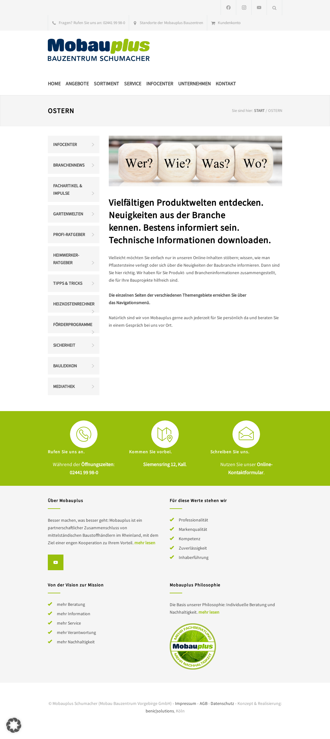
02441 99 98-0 (114, 22)
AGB (204, 703)
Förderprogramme (72, 324)
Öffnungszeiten (97, 464)
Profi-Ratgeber (69, 234)
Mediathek (64, 386)
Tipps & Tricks (67, 283)
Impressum (185, 703)
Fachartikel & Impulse (67, 189)
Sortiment (106, 83)
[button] (14, 725)
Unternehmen (194, 83)
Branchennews (68, 165)
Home (54, 83)
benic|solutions (160, 711)
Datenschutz (222, 703)
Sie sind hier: (242, 110)
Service (132, 83)
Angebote (77, 83)
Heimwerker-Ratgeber (66, 258)
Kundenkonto (229, 22)
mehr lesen (144, 542)
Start (259, 110)
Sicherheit (64, 345)
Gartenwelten (68, 214)
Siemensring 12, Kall (164, 464)
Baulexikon (65, 366)
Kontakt (226, 83)
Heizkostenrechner (73, 304)
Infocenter (159, 83)
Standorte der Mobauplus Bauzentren (171, 22)
